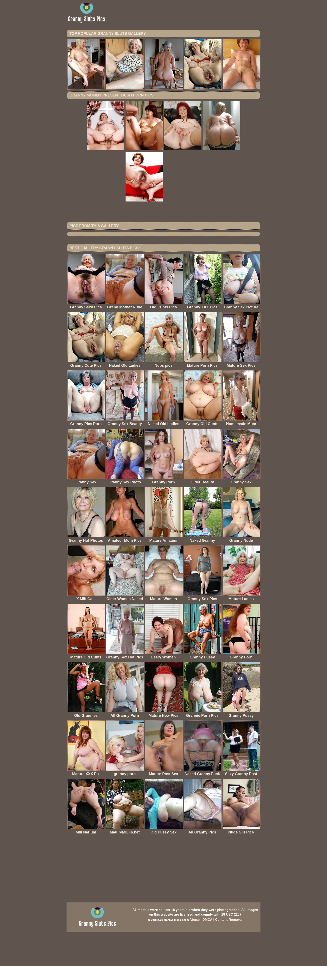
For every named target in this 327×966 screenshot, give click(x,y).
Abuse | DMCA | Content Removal (216, 954)
